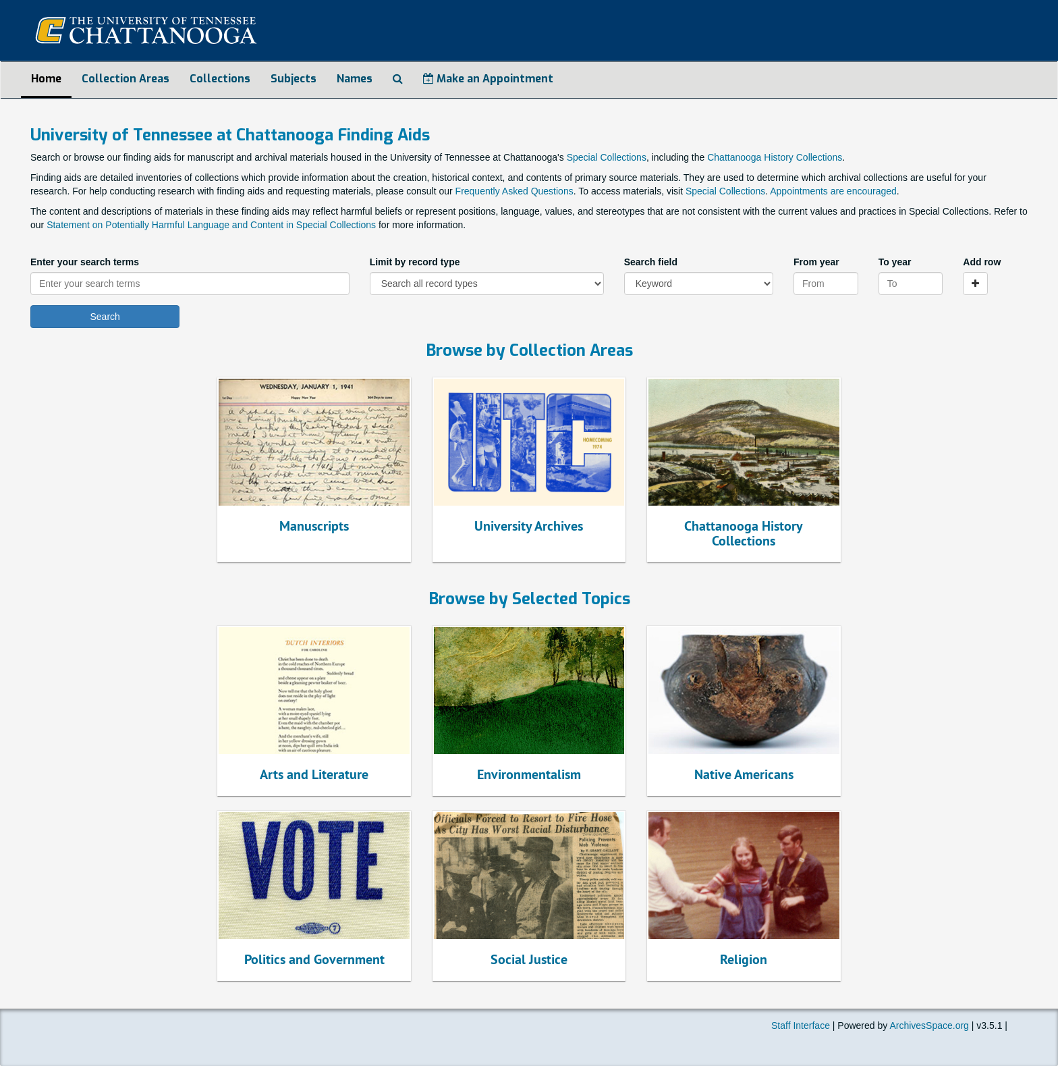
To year (895, 262)
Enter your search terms (84, 262)
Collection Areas (125, 79)
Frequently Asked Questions (514, 191)
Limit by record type (415, 262)
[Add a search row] (975, 283)
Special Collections (606, 157)
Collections (220, 79)
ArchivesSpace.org (929, 1025)
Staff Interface (800, 1025)
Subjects (293, 79)
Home (46, 79)
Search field (650, 262)
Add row (982, 262)
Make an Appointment (488, 79)
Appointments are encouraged (833, 191)
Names (354, 79)
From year (816, 262)
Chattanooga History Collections (774, 157)
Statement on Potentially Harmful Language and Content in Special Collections (211, 224)
